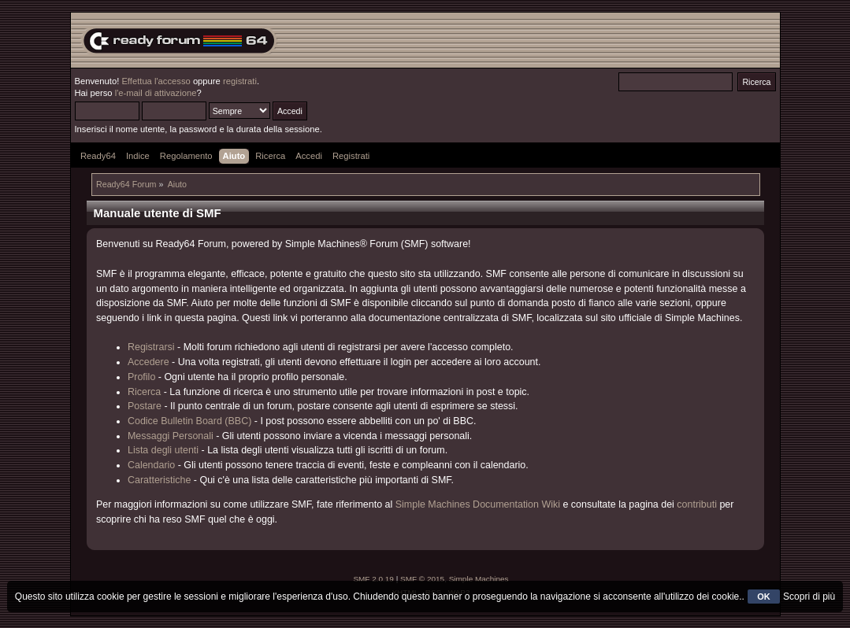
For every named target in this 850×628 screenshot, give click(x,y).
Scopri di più (809, 596)
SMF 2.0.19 (373, 578)
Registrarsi (151, 347)
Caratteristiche (159, 480)
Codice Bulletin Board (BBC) (189, 421)
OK (763, 596)
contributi (697, 504)
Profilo (141, 376)
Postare (144, 406)
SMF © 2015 (422, 578)
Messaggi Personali (170, 435)
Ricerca (144, 391)
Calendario (151, 465)
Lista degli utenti (163, 450)
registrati (240, 81)
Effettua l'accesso (155, 81)
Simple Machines (479, 578)
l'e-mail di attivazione (156, 93)
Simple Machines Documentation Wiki (477, 504)
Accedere (148, 362)
